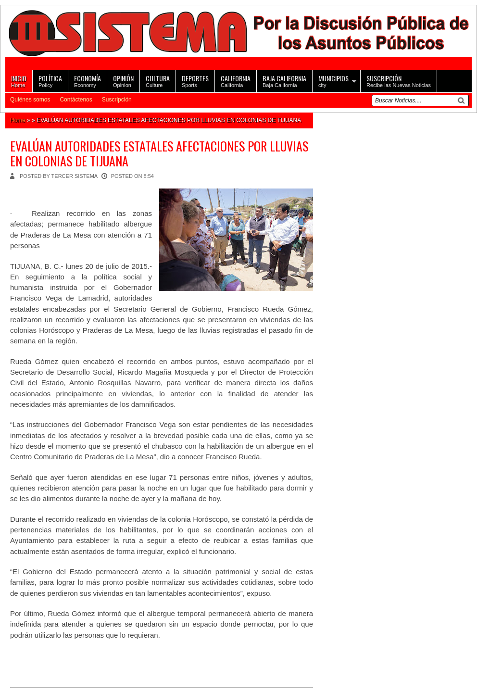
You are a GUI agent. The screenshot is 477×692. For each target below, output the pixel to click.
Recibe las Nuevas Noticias (398, 80)
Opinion (123, 80)
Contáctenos (76, 99)
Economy (87, 80)
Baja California (284, 80)
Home (18, 80)
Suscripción (117, 99)
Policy (50, 80)
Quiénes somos (30, 99)
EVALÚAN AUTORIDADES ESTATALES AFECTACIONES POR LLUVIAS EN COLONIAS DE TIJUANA (159, 153)
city (333, 80)
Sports (195, 80)
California (236, 80)
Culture (158, 80)
